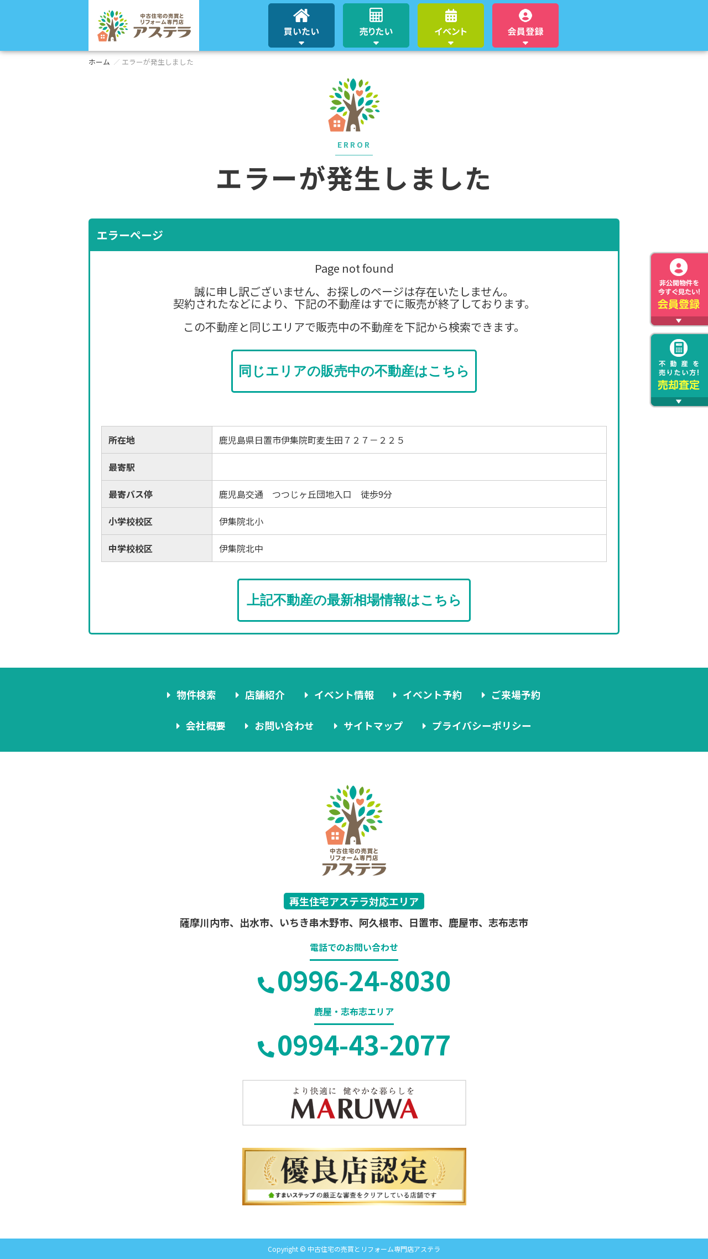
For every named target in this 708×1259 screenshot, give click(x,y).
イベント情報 (344, 694)
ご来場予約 (515, 694)
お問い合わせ (285, 725)
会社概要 (207, 725)
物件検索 (198, 694)
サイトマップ (373, 725)
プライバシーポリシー (480, 725)
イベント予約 (432, 694)
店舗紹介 (266, 694)
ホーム (99, 61)
